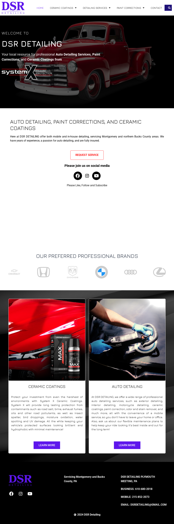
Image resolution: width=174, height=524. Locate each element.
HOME (40, 7)
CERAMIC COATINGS (63, 8)
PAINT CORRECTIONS (130, 8)
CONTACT (156, 7)
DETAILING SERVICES (96, 8)
